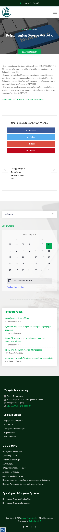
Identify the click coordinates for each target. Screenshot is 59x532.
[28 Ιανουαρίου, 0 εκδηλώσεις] (23, 272)
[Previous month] (8, 234)
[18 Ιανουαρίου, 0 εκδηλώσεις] (49, 259)
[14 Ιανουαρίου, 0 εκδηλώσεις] (23, 259)
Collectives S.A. (35, 521)
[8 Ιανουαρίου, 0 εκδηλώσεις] (29, 252)
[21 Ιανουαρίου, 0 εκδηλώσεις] (23, 265)
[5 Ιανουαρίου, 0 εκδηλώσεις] (10, 252)
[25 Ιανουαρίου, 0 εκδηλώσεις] (49, 265)
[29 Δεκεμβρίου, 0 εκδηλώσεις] (10, 246)
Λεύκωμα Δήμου (10, 437)
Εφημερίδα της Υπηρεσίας (13, 420)
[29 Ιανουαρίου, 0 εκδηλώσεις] (29, 272)
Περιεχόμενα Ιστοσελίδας (12, 452)
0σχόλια (33, 29)
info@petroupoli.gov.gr (16, 402)
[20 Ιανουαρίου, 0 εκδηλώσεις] (16, 265)
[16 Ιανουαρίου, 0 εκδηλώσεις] (36, 259)
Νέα (25, 29)
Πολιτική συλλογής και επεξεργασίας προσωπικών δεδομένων (27, 480)
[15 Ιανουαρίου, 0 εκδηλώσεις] (29, 259)
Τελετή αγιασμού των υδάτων (17, 318)
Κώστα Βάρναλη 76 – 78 (17, 399)
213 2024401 (13, 406)
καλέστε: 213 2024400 (29, 3)
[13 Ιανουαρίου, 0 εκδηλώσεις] (16, 259)
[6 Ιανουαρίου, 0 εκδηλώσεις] (16, 252)
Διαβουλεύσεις (9, 432)
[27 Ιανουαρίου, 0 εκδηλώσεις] (16, 272)
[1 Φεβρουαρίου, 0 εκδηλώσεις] (49, 272)
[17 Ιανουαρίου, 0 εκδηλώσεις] (42, 259)
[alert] (29, 281)
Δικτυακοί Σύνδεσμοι (11, 472)
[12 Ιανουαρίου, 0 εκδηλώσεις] (10, 259)
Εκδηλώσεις (8, 424)
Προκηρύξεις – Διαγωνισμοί (14, 428)
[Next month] (50, 234)
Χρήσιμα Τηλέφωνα (10, 456)
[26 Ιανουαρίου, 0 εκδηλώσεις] (10, 272)
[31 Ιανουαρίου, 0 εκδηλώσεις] (42, 272)
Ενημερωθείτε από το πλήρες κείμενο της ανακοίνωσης (23, 99)
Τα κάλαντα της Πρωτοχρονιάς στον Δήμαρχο (23, 350)
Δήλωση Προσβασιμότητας (13, 476)
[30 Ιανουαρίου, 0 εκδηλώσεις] (36, 272)
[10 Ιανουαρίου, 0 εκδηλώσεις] (42, 252)
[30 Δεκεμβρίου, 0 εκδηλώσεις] (16, 246)
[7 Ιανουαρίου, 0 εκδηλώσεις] (23, 252)
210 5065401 (25, 406)
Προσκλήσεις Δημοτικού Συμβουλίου (17, 499)
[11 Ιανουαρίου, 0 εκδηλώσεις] (49, 252)
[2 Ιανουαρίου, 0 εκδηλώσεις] (36, 246)
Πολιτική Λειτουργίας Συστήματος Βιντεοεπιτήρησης (23, 484)
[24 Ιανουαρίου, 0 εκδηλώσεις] (42, 265)
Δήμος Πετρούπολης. (29, 518)
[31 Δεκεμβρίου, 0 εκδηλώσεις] (23, 246)
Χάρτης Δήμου (8, 464)
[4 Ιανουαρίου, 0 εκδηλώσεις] (49, 246)
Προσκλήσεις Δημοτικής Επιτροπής (16, 503)
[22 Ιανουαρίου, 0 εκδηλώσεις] (29, 265)
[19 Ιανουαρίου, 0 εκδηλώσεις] (10, 265)
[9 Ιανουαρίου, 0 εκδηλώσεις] (36, 252)
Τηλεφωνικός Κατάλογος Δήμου (14, 468)
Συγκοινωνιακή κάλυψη (11, 460)
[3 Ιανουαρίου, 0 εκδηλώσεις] (42, 246)
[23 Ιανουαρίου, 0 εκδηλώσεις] (36, 265)
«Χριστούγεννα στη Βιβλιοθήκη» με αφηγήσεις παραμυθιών (29, 358)
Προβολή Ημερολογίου (15, 287)
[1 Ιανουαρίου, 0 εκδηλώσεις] (29, 246)
